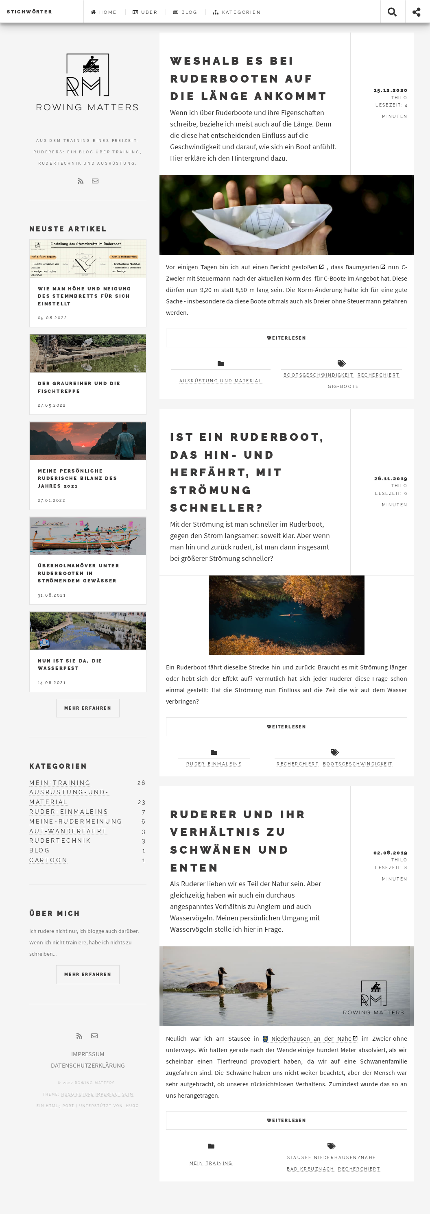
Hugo (132, 1106)
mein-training (60, 783)
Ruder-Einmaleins (214, 764)
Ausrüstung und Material (220, 381)
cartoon (48, 860)
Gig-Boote (343, 386)
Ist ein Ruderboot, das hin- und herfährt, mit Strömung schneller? (247, 472)
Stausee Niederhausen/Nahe (331, 1157)
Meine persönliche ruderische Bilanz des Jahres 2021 (78, 478)
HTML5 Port (60, 1106)
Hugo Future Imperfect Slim (97, 1094)
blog (39, 850)
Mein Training (211, 1163)
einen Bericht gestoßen (285, 267)
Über (145, 12)
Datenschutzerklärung (88, 1065)
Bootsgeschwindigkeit (319, 375)
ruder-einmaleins (69, 811)
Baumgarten (362, 267)
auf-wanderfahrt (68, 831)
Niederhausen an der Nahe (307, 1038)
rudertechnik (60, 840)
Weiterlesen (286, 338)
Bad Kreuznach (310, 1169)
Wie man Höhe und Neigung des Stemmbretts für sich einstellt (84, 296)
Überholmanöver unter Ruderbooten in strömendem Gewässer (79, 573)
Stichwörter (29, 12)
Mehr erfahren (87, 708)
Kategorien (237, 12)
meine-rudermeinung (76, 821)
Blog (185, 12)
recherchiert (379, 375)
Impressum (88, 1054)
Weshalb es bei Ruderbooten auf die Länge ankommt (248, 78)
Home (104, 12)
